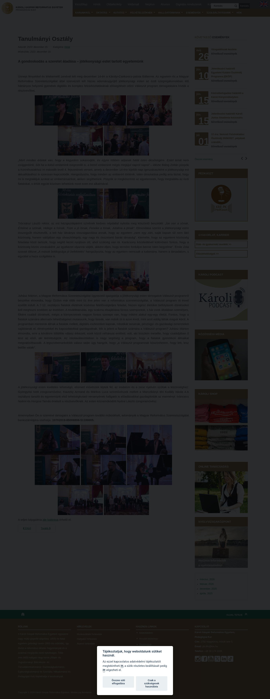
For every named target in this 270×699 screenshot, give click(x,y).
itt (122, 666)
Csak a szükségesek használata (151, 683)
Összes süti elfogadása (118, 682)
